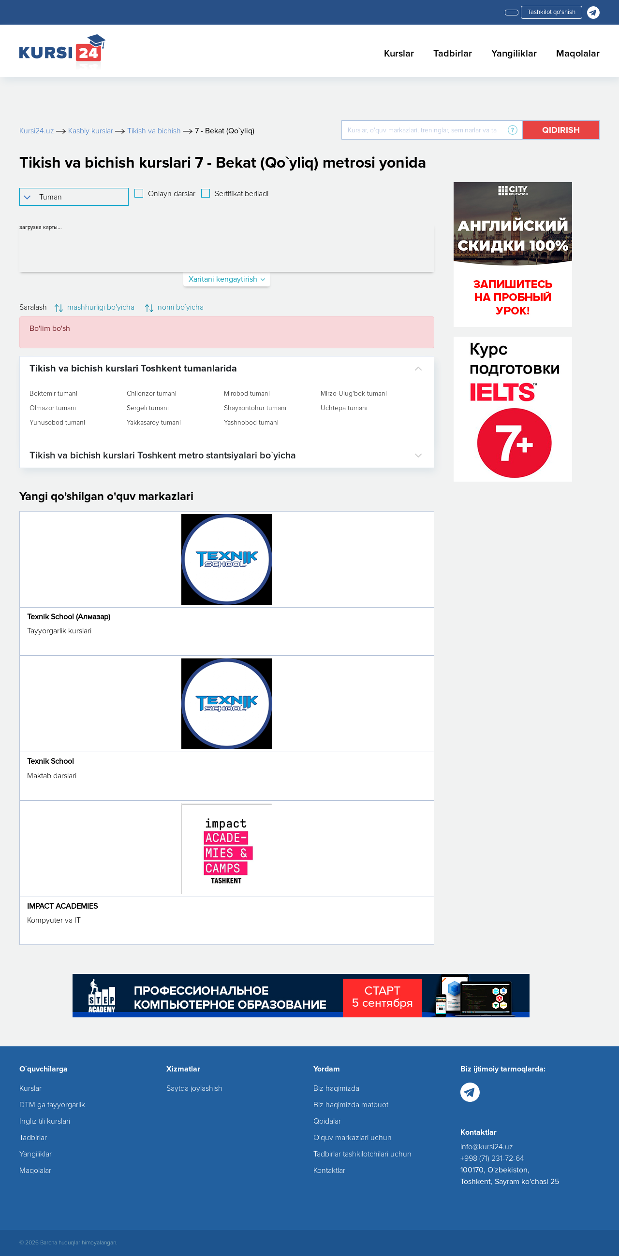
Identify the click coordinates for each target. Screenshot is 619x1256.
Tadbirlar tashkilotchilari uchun (362, 1154)
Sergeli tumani (148, 408)
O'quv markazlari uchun (352, 1137)
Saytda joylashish (194, 1088)
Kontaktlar (329, 1170)
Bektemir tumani (53, 393)
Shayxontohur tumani (255, 408)
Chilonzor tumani (152, 393)
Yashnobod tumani (251, 422)
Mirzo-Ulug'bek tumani (354, 393)
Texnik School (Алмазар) (68, 617)
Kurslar (399, 53)
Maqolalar (578, 53)
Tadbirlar (452, 53)
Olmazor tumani (52, 408)
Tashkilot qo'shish (551, 12)
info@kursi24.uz (486, 1147)
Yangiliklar (514, 53)
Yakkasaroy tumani (154, 422)
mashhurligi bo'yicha (94, 307)
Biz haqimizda (336, 1088)
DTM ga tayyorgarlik (52, 1105)
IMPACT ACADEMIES (62, 906)
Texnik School (50, 761)
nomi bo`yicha (174, 307)
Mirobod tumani (247, 393)
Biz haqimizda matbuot (350, 1105)
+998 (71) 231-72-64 (492, 1158)
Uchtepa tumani (344, 408)
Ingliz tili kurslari (44, 1121)
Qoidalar (327, 1121)
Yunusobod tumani (57, 422)
